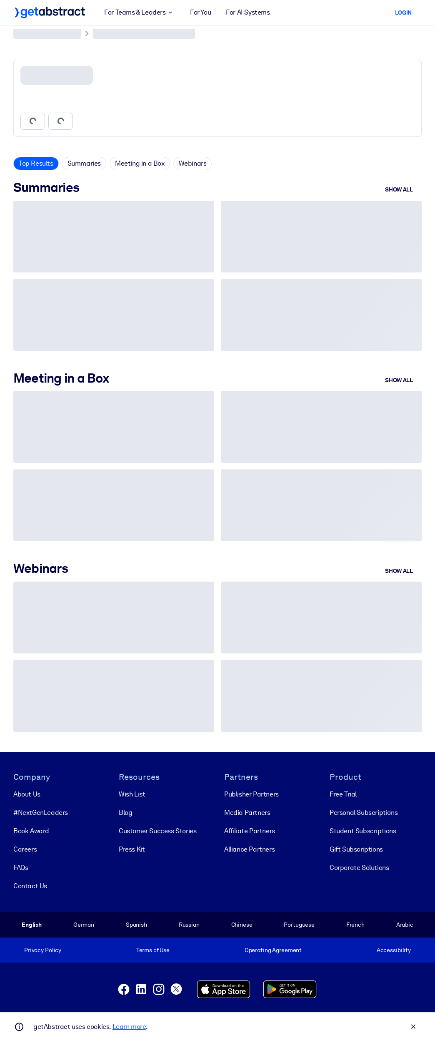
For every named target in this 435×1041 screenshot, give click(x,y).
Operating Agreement (273, 950)
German (83, 924)
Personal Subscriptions (364, 813)
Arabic (404, 924)
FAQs (20, 868)
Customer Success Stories (157, 831)
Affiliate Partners (249, 831)
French (355, 924)
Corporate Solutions (359, 868)
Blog (125, 813)
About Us (26, 794)
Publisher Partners (251, 794)
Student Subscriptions (363, 831)
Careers (25, 849)
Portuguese (299, 924)
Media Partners (247, 813)
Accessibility (394, 950)
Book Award (31, 831)
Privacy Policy (42, 950)
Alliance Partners (249, 849)
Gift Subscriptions (356, 849)
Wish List (132, 794)
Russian (189, 924)
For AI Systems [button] (248, 12)
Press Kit (132, 849)
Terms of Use (153, 950)
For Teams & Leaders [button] (139, 13)
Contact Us (30, 886)
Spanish (136, 924)
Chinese (241, 924)
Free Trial (343, 794)
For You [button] (200, 12)
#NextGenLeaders (40, 813)
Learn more (129, 1027)
